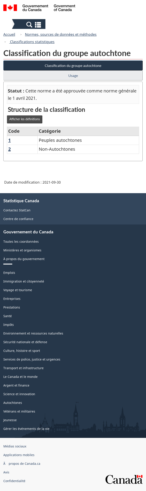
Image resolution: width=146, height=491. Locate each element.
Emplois (9, 273)
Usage (73, 75)
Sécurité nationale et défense (25, 342)
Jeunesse (10, 420)
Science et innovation (19, 394)
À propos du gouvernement (24, 259)
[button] (29, 24)
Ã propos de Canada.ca (21, 463)
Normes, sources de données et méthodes (61, 34)
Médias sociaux (14, 446)
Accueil (9, 34)
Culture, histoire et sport (21, 351)
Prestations (11, 307)
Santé (7, 316)
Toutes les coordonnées (21, 241)
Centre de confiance (18, 219)
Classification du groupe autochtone (73, 65)
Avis (6, 472)
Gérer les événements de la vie (26, 429)
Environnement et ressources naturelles (33, 333)
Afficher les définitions (24, 119)
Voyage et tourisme (17, 290)
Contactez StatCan (16, 210)
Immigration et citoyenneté (23, 281)
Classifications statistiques (32, 41)
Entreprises (11, 299)
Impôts (8, 325)
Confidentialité (14, 481)
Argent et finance (16, 385)
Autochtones (12, 403)
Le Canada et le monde (20, 377)
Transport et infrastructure (23, 368)
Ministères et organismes (22, 250)
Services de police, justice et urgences (31, 359)
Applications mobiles (18, 455)
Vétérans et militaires (19, 411)
